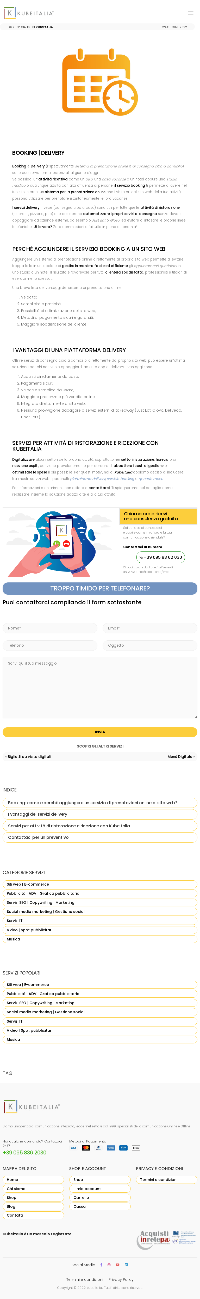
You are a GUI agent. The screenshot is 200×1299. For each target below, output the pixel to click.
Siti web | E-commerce (28, 884)
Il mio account (87, 1188)
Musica (13, 939)
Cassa (79, 1206)
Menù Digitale (180, 756)
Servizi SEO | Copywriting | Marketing (40, 902)
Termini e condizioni (158, 1179)
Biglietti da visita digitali (29, 756)
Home (12, 1179)
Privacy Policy (121, 1279)
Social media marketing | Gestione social (46, 911)
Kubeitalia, (94, 1287)
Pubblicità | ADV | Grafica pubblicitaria (43, 893)
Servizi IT (15, 920)
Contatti (15, 1215)
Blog (11, 1206)
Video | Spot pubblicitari (29, 930)
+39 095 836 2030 (24, 1152)
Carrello (81, 1197)
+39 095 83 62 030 (160, 557)
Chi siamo (16, 1188)
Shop (11, 1197)
